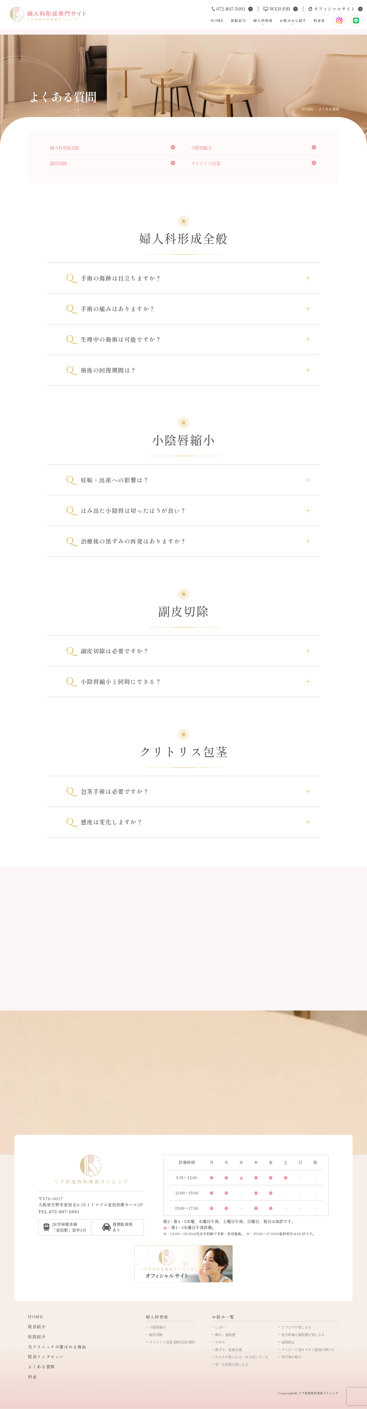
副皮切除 (58, 163)
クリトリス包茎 (205, 163)
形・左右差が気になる (231, 1364)
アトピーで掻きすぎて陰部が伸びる (307, 1349)
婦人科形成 (255, 22)
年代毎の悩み (291, 1356)
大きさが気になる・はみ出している (241, 1356)
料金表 (312, 22)
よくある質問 (41, 1367)
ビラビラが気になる (296, 1327)
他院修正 (288, 1342)
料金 (32, 1377)
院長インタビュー (46, 1356)
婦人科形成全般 (64, 147)
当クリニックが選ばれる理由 (57, 1347)
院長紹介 (37, 1326)
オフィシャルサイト (326, 10)
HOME (208, 22)
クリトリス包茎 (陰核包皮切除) (172, 1342)
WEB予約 (267, 10)
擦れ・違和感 (225, 1334)
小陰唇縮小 (201, 147)
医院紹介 (230, 22)
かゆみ (220, 1342)
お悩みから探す (285, 22)
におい (220, 1327)
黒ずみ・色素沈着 (228, 1349)
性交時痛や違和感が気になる (303, 1334)
